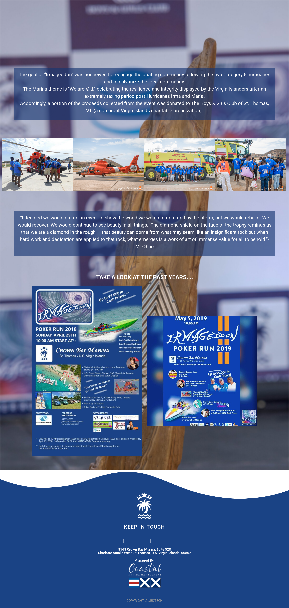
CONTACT (165, 8)
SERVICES (138, 8)
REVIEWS (224, 8)
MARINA (112, 8)
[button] (5, 164)
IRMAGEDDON (195, 8)
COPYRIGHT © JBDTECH (144, 601)
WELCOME (86, 8)
